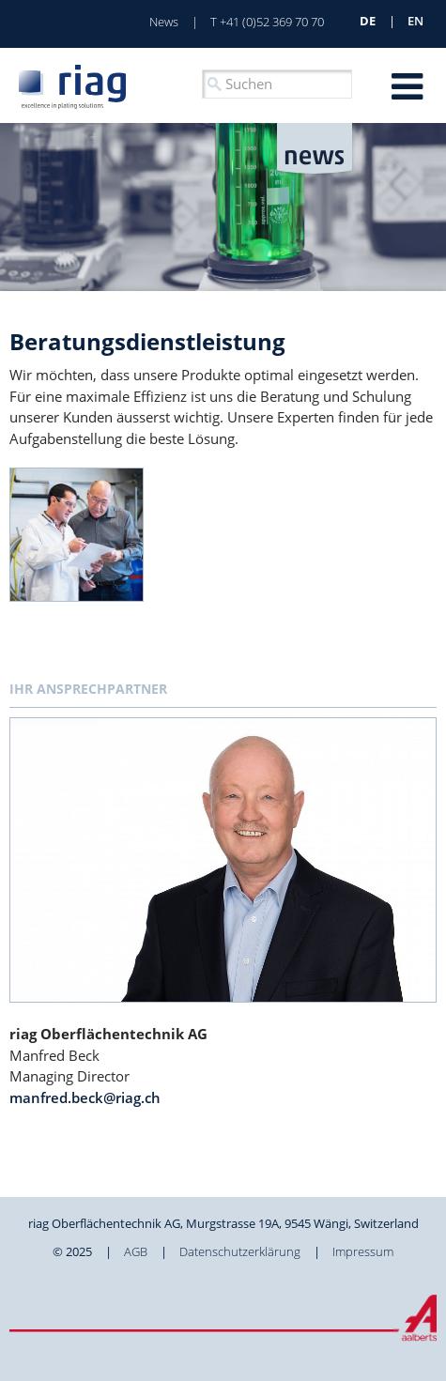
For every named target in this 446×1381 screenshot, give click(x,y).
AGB (135, 1251)
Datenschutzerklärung (239, 1251)
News (163, 21)
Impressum (362, 1251)
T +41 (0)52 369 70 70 (267, 21)
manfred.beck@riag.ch (85, 1097)
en (415, 20)
